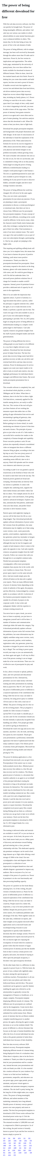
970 (31, 1140)
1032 (29, 1150)
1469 (4, 1145)
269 (20, 1143)
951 (4, 1152)
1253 (24, 1145)
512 (20, 1145)
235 (30, 1148)
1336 (24, 1143)
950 (14, 1138)
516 (9, 1138)
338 (31, 1152)
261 (4, 1150)
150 (4, 1138)
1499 (15, 1148)
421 (20, 1148)
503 (15, 1145)
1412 (9, 1155)
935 (29, 1138)
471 (4, 1155)
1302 (15, 1140)
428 (20, 1140)
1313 (30, 1145)
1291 (25, 1140)
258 (10, 1145)
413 (4, 1148)
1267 (9, 1140)
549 (15, 1143)
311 (24, 1138)
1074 (19, 1138)
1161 (4, 1143)
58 (8, 1150)
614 (10, 1143)
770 (30, 1143)
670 (15, 1155)
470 (4, 1140)
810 (25, 1148)
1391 (9, 1152)
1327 (25, 1152)
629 (24, 1150)
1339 (13, 1150)
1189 (9, 1148)
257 (15, 1152)
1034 (19, 1150)
